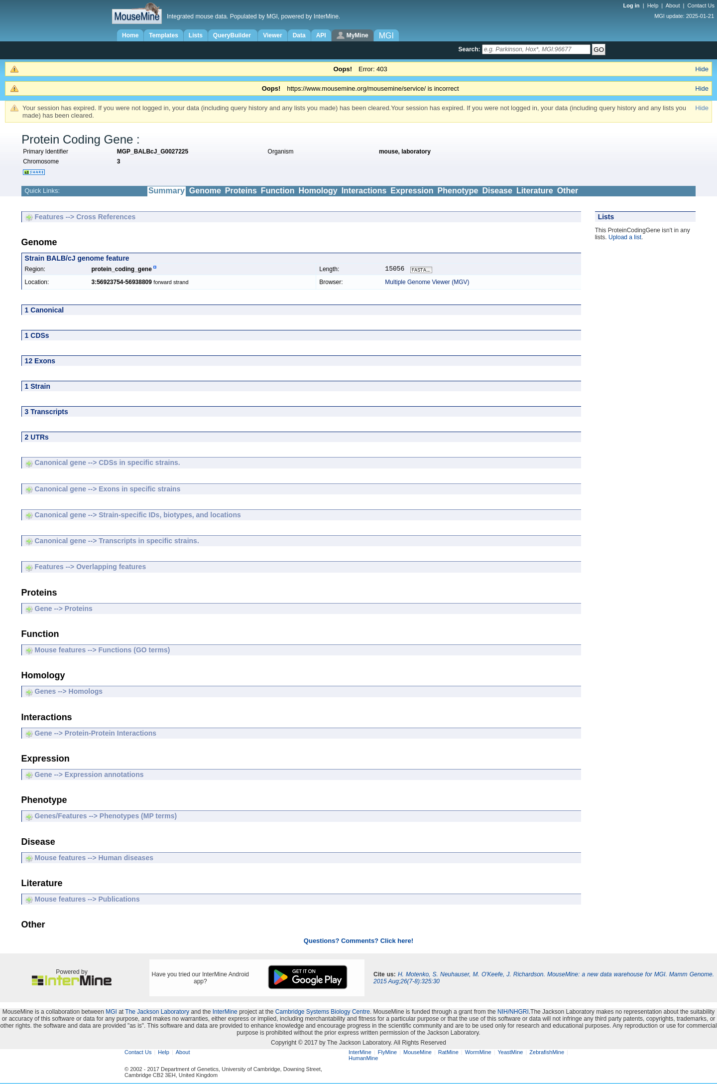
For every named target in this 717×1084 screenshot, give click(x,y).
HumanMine (363, 1059)
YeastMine (510, 1053)
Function (278, 190)
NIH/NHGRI (513, 1012)
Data (299, 35)
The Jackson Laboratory (157, 1012)
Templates (163, 35)
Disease (497, 190)
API (321, 35)
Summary (166, 190)
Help (653, 5)
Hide (702, 69)
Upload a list (624, 237)
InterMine (225, 1012)
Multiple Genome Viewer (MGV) (427, 283)
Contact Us (701, 5)
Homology (317, 190)
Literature (534, 190)
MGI (111, 1012)
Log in (632, 5)
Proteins (241, 190)
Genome (205, 190)
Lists (196, 35)
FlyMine (387, 1053)
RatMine (448, 1053)
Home (130, 35)
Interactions (364, 190)
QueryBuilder (232, 35)
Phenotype (458, 190)
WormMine (478, 1053)
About (673, 5)
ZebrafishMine (546, 1053)
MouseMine (417, 1053)
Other (568, 190)
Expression (411, 190)
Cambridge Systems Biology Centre (322, 1012)
